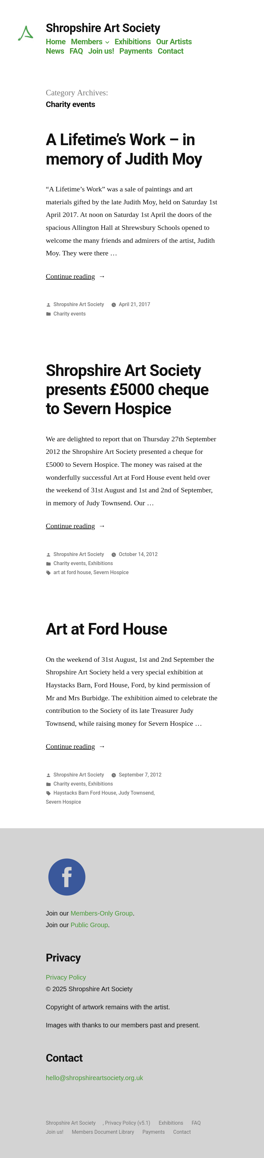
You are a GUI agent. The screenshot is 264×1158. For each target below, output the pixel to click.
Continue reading (76, 276)
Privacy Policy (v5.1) (127, 1123)
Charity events (70, 314)
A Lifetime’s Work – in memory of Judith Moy (124, 149)
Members (86, 41)
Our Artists (174, 41)
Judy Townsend (136, 793)
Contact (171, 51)
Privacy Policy (66, 977)
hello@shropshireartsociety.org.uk (94, 1077)
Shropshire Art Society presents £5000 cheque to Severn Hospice (127, 389)
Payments (135, 51)
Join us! (101, 51)
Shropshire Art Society (103, 28)
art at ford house (72, 572)
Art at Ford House (106, 629)
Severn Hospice (111, 572)
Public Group (89, 924)
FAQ (76, 51)
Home (56, 41)
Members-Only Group (101, 913)
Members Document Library (103, 1132)
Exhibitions (133, 41)
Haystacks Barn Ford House (85, 793)
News (55, 51)
